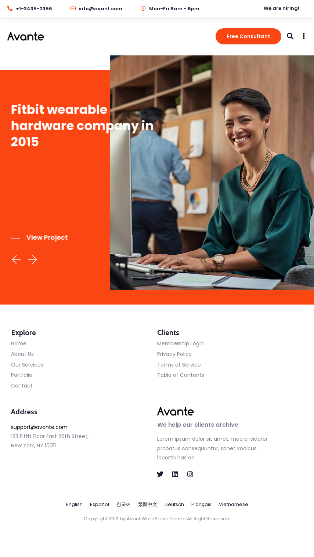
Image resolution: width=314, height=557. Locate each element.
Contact (22, 385)
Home (18, 343)
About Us (22, 354)
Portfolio (21, 375)
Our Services (27, 364)
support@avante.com (39, 427)
